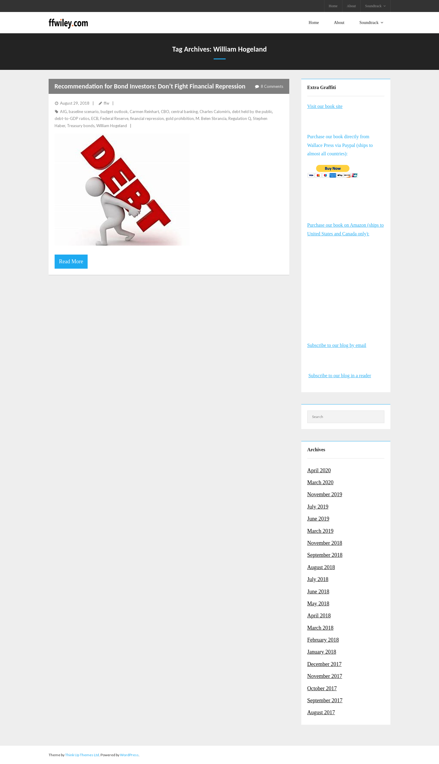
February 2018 (323, 640)
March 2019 (320, 531)
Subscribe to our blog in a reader (339, 375)
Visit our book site (325, 106)
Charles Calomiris (215, 111)
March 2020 (320, 482)
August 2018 (321, 567)
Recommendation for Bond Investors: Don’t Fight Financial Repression (150, 86)
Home (333, 6)
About (351, 6)
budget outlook (114, 111)
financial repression (147, 118)
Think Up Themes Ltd (82, 754)
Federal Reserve (114, 118)
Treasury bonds (81, 125)
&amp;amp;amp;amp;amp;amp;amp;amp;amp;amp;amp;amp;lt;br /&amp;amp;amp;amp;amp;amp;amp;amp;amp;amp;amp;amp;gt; (346, 280)
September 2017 (324, 700)
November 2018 (324, 543)
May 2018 (318, 604)
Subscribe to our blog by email (336, 345)
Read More (71, 261)
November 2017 (324, 676)
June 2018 (318, 591)
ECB (94, 118)
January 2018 (321, 652)
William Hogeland (111, 125)
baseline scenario (84, 111)
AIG (63, 111)
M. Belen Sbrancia (211, 118)
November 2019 (324, 494)
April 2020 (319, 470)
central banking (184, 111)
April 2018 (319, 616)
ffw (106, 102)
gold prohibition (180, 118)
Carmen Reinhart (144, 111)
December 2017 (324, 664)
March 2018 (320, 628)
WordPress (129, 754)
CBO (165, 111)
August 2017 (321, 712)
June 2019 (318, 519)
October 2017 (322, 688)
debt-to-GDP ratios (72, 118)
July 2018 (318, 579)
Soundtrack (373, 6)
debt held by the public (252, 111)
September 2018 (324, 555)
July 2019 (318, 506)
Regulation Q (239, 118)
